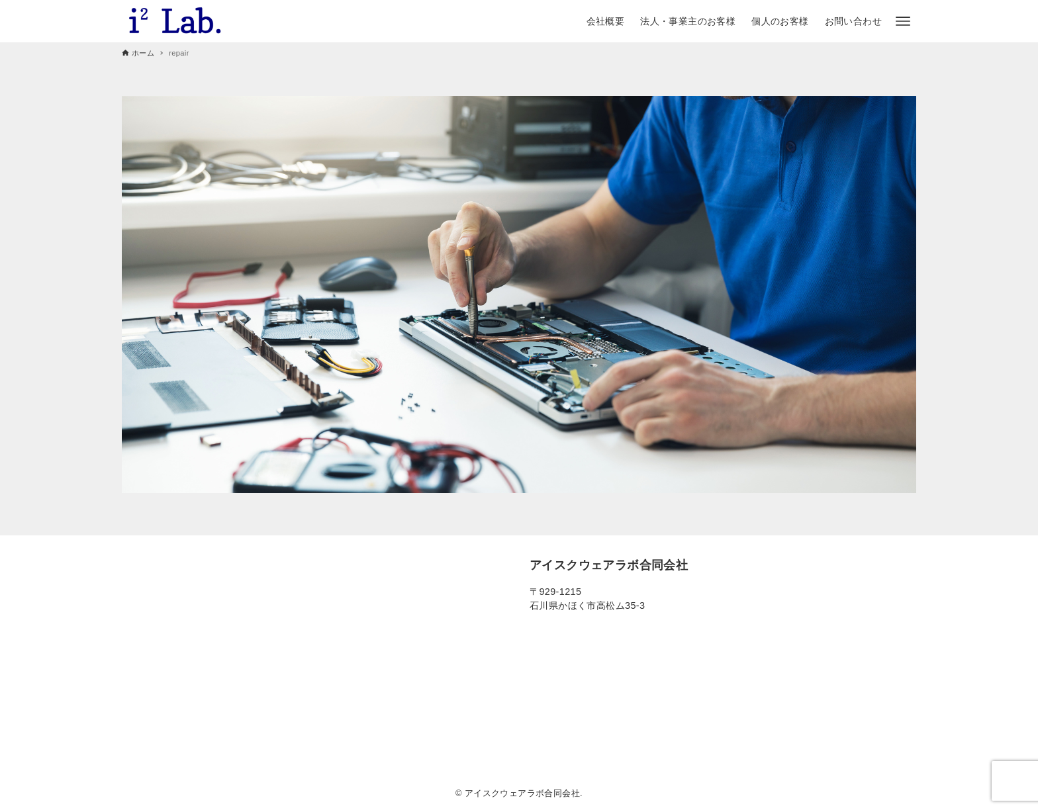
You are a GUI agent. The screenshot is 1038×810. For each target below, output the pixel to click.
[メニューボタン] (903, 21)
